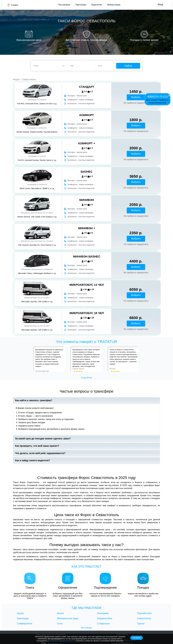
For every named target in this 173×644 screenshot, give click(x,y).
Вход (160, 4)
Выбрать (136, 97)
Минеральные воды (67, 618)
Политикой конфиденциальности (62, 641)
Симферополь (24, 623)
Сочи (60, 623)
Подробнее (86, 377)
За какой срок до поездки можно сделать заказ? (43, 438)
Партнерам (80, 5)
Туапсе (141, 623)
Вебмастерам (113, 5)
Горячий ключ (144, 613)
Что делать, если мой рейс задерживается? (40, 453)
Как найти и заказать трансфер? (33, 400)
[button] (35, 359)
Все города (86, 628)
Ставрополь (103, 623)
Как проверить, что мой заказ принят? (37, 446)
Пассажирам (64, 5)
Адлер (20, 613)
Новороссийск (104, 618)
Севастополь (144, 618)
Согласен (137, 638)
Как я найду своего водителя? (32, 460)
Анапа (60, 613)
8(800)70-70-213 (157, 96)
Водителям (96, 5)
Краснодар (23, 618)
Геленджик (103, 613)
